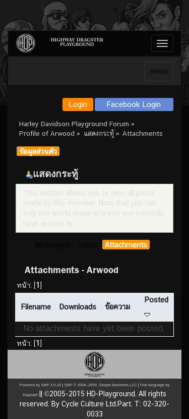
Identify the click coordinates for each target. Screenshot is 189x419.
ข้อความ (117, 306)
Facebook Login (134, 104)
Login (78, 104)
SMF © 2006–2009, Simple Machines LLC (100, 385)
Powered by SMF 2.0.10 (40, 385)
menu (159, 71)
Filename (36, 306)
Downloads (77, 306)
